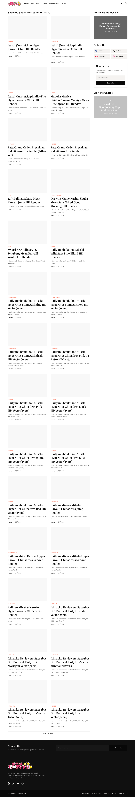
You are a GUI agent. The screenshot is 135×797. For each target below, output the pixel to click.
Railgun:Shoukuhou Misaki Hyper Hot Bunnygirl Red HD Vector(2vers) (69, 304)
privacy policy (110, 793)
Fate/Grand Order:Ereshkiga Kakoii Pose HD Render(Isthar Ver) (27, 151)
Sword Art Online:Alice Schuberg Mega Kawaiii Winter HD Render (23, 253)
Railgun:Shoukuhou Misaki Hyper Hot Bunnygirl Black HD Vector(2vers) (25, 355)
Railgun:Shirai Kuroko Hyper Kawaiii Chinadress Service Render (26, 560)
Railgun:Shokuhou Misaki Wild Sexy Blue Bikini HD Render (67, 253)
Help (64, 4)
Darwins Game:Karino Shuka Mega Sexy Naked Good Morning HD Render (69, 202)
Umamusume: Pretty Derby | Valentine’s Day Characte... (110, 25)
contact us (123, 793)
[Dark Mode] (122, 4)
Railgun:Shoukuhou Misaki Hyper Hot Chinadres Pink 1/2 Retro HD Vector (70, 355)
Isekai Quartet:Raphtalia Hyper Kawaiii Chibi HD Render (66, 49)
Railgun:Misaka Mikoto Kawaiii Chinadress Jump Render (67, 508)
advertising (97, 793)
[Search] (125, 4)
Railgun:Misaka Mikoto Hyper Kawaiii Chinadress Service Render (70, 560)
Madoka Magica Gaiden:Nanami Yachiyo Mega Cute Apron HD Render (70, 100)
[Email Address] (110, 77)
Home (26, 4)
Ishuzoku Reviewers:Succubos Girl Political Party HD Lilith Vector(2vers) (70, 611)
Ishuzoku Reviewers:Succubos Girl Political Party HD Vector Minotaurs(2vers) (70, 662)
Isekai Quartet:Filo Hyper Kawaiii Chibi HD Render (24, 47)
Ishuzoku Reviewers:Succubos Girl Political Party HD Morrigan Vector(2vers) (27, 662)
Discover (35, 4)
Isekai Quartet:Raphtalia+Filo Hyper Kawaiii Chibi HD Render (27, 100)
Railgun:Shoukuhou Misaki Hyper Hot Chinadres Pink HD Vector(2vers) (25, 406)
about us (85, 793)
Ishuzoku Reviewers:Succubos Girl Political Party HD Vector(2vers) (70, 713)
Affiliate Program (50, 4)
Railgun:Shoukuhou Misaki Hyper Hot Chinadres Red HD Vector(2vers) (27, 508)
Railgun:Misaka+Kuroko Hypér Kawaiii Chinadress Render (24, 611)
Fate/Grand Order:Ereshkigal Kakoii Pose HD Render (69, 149)
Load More (47, 734)
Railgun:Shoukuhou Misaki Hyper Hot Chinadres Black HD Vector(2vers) (68, 406)
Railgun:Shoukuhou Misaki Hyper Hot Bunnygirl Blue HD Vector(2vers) (27, 304)
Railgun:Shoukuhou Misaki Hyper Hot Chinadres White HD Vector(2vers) (26, 457)
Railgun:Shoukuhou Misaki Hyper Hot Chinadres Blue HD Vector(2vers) (68, 457)
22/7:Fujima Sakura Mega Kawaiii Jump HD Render (24, 200)
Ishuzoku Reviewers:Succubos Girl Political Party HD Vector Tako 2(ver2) (27, 713)
